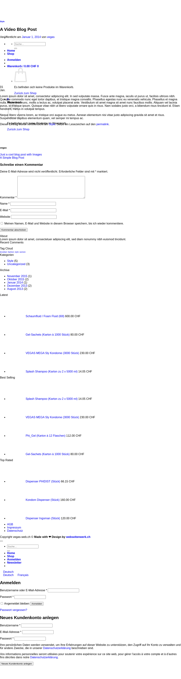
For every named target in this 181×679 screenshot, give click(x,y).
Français (21, 579)
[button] (14, 566)
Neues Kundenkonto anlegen (16, 668)
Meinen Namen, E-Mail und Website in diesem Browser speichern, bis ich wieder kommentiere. (64, 227)
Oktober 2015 (15, 283)
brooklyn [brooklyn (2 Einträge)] (3, 256)
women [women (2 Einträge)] (23, 256)
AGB (10, 528)
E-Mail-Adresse (10, 636)
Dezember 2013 (17, 289)
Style (2, 21)
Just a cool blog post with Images (21, 154)
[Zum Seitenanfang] (1, 545)
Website (5, 220)
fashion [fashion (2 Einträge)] (11, 256)
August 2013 (15, 293)
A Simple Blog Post (12, 157)
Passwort (6, 601)
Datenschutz (15, 534)
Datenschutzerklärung (57, 652)
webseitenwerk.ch (78, 541)
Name (4, 207)
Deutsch (7, 576)
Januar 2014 (15, 286)
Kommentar (8, 201)
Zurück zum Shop (25, 93)
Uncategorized (16, 268)
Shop (10, 560)
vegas (51, 36)
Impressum (14, 531)
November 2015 (17, 280)
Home (11, 557)
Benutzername (10, 629)
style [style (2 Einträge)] (17, 256)
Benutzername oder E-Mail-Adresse (23, 594)
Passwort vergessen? (13, 614)
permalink (102, 124)
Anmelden (36, 608)
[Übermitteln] (8, 555)
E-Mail (5, 214)
